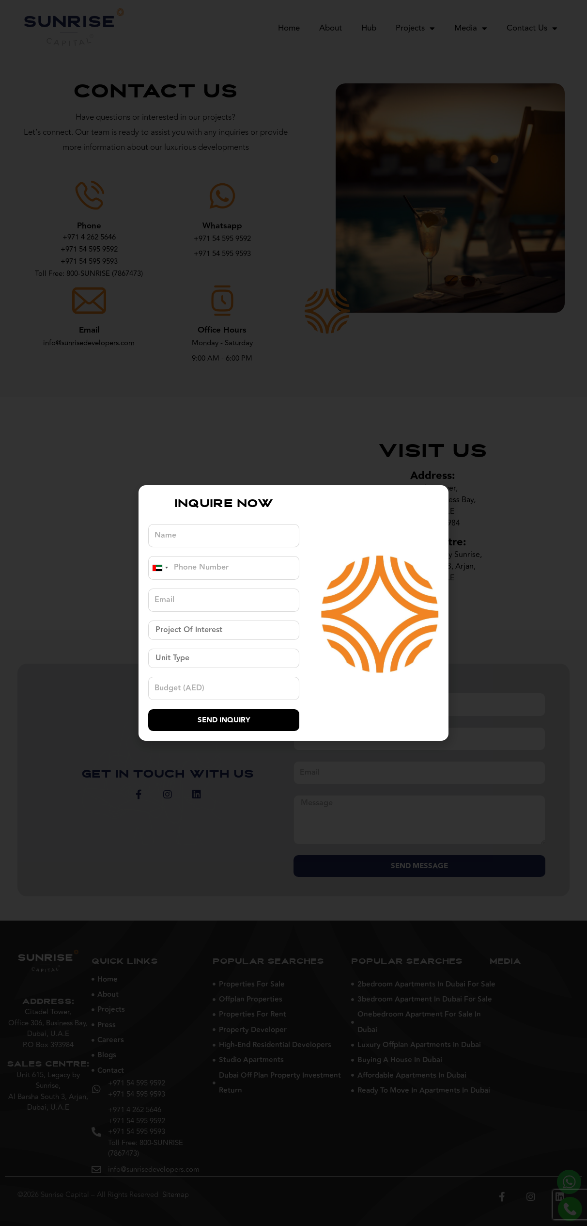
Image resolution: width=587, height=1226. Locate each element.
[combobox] (160, 568)
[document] (293, 613)
